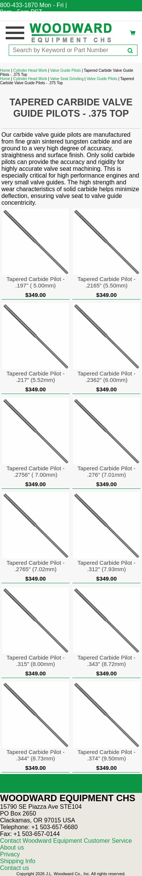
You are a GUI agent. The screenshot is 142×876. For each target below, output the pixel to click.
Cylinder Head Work (30, 70)
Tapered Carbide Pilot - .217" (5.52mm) (35, 376)
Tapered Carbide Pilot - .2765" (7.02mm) (35, 565)
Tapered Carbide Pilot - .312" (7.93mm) (106, 565)
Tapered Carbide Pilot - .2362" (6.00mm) (106, 376)
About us (12, 847)
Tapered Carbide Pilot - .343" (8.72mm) (106, 660)
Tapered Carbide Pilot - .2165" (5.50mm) (106, 282)
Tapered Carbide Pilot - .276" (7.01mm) (106, 471)
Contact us (14, 868)
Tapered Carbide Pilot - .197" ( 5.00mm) (35, 282)
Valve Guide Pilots (65, 70)
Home (5, 70)
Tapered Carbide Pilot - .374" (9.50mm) (106, 755)
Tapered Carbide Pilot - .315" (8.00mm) (35, 660)
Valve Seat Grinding (66, 79)
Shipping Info (17, 861)
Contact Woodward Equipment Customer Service (66, 840)
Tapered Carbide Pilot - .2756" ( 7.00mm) (35, 471)
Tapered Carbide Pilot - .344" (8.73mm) (35, 755)
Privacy (10, 854)
